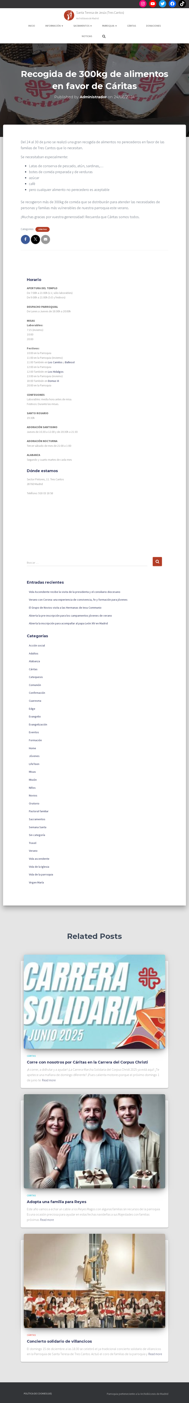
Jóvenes (34, 756)
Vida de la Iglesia (39, 866)
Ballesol (70, 362)
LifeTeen (34, 764)
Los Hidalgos (56, 371)
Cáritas (131, 25)
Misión (33, 780)
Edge (32, 709)
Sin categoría (37, 835)
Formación (35, 740)
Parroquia (109, 25)
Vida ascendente (39, 859)
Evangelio (35, 716)
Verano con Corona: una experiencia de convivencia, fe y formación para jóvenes (78, 599)
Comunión (35, 685)
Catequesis (36, 677)
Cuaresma (35, 701)
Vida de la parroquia (41, 874)
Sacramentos (82, 25)
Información (54, 25)
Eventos (34, 732)
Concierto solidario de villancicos (59, 1336)
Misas (32, 772)
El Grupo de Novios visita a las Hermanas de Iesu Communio (65, 607)
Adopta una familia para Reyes (56, 1196)
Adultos (33, 653)
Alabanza (34, 661)
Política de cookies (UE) (38, 1393)
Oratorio (34, 803)
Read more (49, 1075)
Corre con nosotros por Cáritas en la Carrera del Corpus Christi (87, 1057)
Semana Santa (37, 827)
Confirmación (37, 693)
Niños (32, 787)
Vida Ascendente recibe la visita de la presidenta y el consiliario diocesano (74, 592)
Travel (32, 843)
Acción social (37, 645)
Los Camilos (55, 362)
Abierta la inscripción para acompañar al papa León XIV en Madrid (68, 623)
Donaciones (153, 25)
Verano (33, 851)
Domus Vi (53, 381)
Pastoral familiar (39, 811)
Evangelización (38, 724)
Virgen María (36, 882)
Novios (33, 795)
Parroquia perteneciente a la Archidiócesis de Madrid (137, 1394)
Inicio (31, 25)
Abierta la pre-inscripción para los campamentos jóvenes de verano (70, 615)
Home (32, 748)
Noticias (87, 36)
